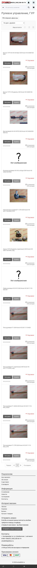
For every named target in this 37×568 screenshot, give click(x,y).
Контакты (4, 499)
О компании (5, 492)
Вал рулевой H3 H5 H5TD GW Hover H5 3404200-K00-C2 (18, 132)
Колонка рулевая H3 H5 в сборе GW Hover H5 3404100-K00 (17, 171)
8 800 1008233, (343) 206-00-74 (15, 2)
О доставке (5, 482)
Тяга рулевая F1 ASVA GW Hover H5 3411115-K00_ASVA (17, 406)
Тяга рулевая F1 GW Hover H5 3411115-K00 (17, 327)
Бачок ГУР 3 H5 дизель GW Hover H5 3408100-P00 (18, 92)
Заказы (3, 506)
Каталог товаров (7, 513)
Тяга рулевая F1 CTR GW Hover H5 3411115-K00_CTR (17, 446)
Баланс (3, 511)
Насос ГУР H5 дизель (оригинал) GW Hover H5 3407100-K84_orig (18, 249)
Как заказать (5, 477)
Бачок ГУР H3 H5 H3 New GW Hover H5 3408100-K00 (18, 53)
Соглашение (5, 496)
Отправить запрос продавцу (12, 529)
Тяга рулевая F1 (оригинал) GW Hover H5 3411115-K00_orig (16, 367)
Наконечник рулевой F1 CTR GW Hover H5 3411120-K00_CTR (16, 210)
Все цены (8, 63)
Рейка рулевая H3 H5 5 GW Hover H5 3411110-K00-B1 (18, 289)
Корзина (4, 509)
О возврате (5, 484)
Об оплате (4, 479)
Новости (4, 494)
